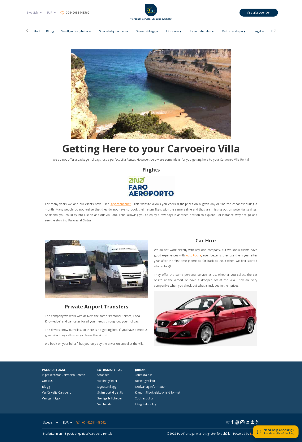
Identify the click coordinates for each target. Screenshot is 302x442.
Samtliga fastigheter (76, 31)
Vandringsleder (107, 381)
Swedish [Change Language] (35, 12)
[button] (26, 30)
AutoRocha (193, 255)
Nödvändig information (150, 387)
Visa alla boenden (259, 12)
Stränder (103, 375)
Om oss (47, 381)
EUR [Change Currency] (52, 12)
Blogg (50, 31)
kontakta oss (143, 375)
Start (37, 31)
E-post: (69, 434)
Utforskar (174, 31)
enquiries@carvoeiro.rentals (93, 434)
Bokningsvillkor (145, 381)
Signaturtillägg (147, 31)
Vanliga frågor (51, 398)
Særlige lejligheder (109, 398)
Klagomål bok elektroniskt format (157, 392)
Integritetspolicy (145, 404)
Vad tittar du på (233, 31)
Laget (259, 31)
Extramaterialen (202, 31)
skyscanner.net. (121, 204)
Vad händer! (105, 404)
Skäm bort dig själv (110, 392)
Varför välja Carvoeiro (57, 392)
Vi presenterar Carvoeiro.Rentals (64, 375)
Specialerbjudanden (113, 31)
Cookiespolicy (144, 398)
